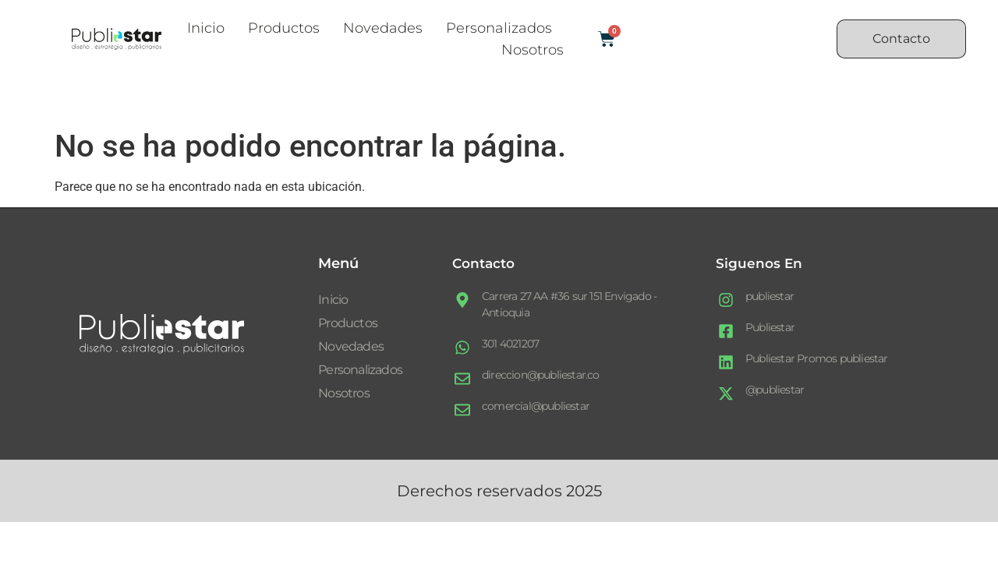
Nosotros (532, 49)
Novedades (383, 28)
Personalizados (499, 28)
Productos (284, 28)
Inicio (206, 28)
